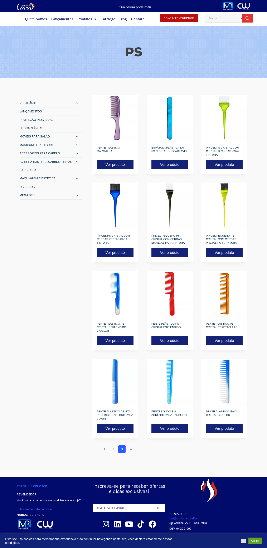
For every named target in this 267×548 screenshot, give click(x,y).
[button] (243, 541)
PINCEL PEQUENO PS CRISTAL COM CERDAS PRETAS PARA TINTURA (221, 239)
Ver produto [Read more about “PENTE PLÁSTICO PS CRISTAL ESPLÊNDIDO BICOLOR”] (115, 341)
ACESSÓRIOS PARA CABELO (40, 153)
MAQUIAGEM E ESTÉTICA (38, 178)
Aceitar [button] (255, 540)
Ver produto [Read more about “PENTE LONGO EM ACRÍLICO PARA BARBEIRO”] (169, 428)
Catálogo (108, 19)
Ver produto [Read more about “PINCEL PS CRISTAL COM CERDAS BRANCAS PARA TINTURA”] (224, 165)
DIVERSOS (27, 187)
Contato (138, 19)
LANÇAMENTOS (31, 111)
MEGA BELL (28, 195)
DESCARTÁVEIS (31, 128)
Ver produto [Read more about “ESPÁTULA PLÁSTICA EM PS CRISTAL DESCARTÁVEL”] (169, 165)
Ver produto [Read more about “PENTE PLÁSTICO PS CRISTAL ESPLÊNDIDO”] (169, 341)
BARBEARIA (28, 170)
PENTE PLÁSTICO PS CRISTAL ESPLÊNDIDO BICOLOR (111, 327)
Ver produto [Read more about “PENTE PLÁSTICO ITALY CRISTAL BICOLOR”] (224, 428)
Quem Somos (36, 19)
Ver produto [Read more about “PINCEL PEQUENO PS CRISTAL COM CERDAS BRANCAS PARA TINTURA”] (169, 253)
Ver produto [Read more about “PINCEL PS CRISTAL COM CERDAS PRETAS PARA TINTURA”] (115, 253)
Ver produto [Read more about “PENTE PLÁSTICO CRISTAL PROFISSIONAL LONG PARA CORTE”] (115, 428)
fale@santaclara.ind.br (183, 518)
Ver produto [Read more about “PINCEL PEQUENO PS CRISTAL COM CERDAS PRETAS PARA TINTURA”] (224, 253)
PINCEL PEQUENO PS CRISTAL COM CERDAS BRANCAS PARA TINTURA (168, 239)
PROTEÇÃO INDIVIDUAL (36, 119)
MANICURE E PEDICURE (37, 145)
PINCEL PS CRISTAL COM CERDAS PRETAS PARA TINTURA (113, 239)
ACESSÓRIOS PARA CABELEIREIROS (46, 161)
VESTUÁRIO (28, 103)
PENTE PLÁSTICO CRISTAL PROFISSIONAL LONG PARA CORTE (115, 415)
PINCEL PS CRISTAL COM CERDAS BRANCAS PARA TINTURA (222, 151)
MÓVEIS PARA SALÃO (35, 136)
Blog (123, 19)
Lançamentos (62, 19)
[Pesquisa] (247, 18)
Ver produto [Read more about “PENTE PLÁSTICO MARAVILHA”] (115, 165)
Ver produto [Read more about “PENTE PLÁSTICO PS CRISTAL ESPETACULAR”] (224, 341)
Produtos (86, 19)
